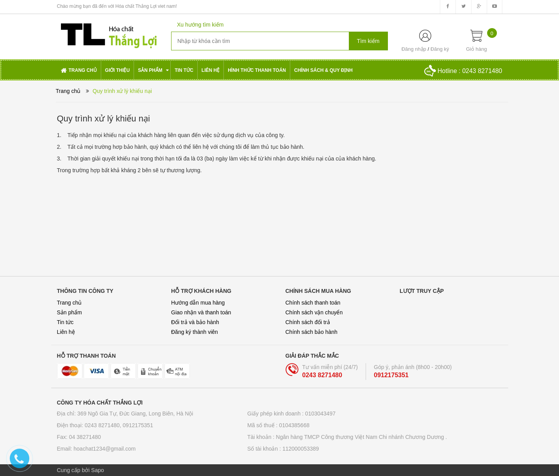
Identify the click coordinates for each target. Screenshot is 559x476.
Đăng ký (439, 49)
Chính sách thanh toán (313, 303)
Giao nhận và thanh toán (201, 312)
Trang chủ (69, 303)
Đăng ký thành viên (194, 332)
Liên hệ (66, 332)
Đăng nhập (414, 49)
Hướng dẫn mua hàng (198, 303)
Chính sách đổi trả (308, 322)
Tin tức (65, 322)
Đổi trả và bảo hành (195, 322)
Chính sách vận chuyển (314, 312)
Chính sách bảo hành (312, 332)
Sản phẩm (69, 312)
